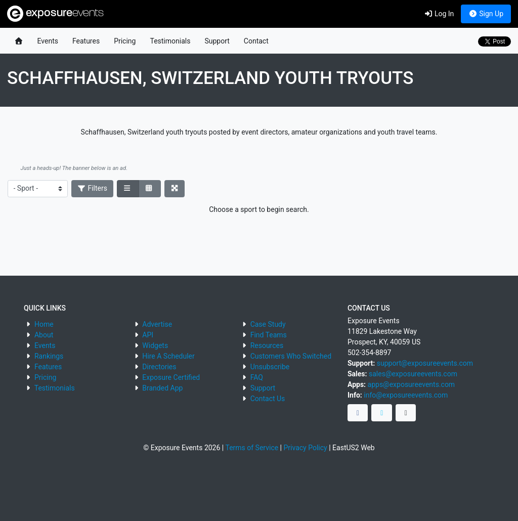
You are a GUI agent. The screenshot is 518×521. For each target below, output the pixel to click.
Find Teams (268, 335)
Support (216, 41)
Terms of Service (251, 448)
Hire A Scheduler (168, 356)
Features (86, 41)
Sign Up (485, 14)
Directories (159, 367)
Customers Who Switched (290, 356)
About (43, 335)
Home (44, 324)
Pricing (125, 41)
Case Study (268, 324)
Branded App (162, 388)
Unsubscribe (270, 367)
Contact (256, 41)
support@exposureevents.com (425, 363)
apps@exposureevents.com (411, 384)
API (147, 335)
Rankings (48, 356)
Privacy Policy (305, 448)
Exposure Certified (171, 377)
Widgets (155, 345)
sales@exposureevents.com (413, 374)
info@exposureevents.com (406, 395)
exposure (55, 14)
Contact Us (267, 399)
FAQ (256, 377)
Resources (267, 345)
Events (47, 41)
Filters (92, 188)
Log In (439, 14)
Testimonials (170, 41)
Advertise (157, 324)
